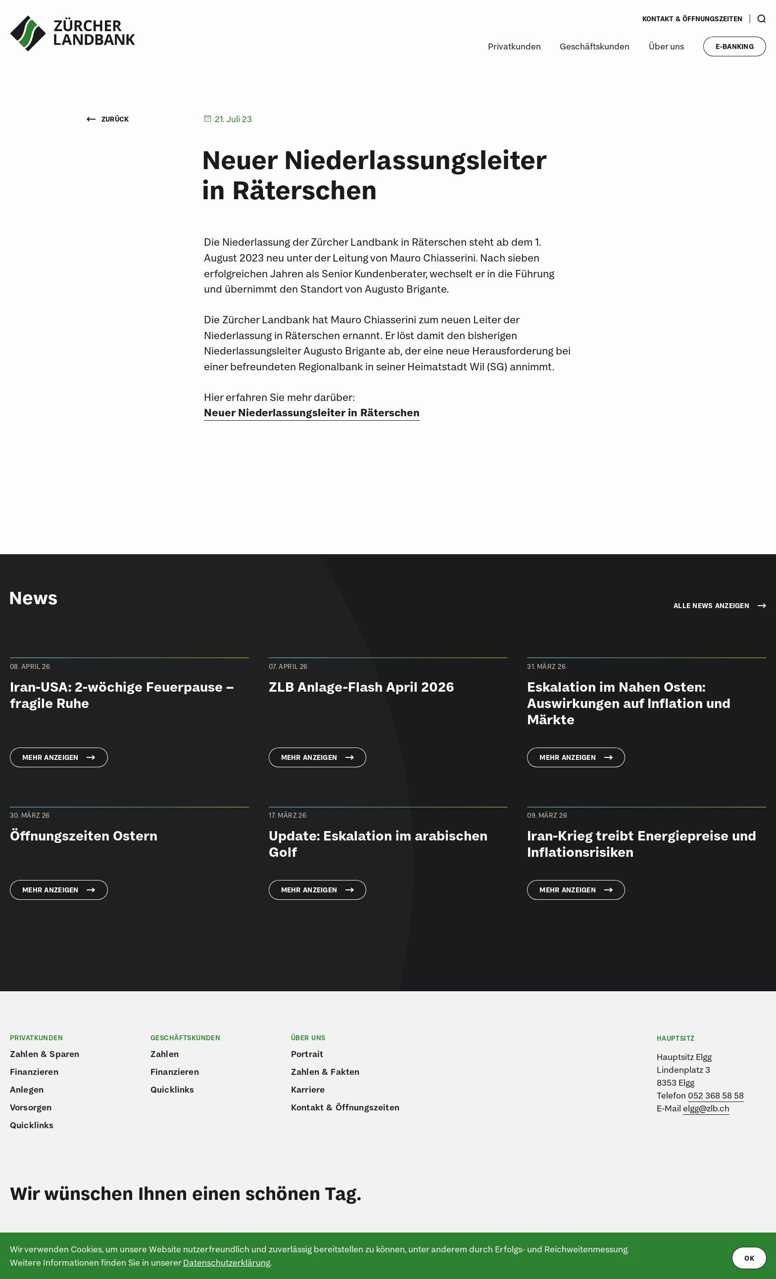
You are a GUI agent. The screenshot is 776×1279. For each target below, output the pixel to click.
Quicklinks (32, 1125)
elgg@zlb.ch (706, 1108)
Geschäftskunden (595, 46)
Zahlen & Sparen (44, 1053)
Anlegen (27, 1089)
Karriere (308, 1089)
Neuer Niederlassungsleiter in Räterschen (312, 412)
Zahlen (164, 1053)
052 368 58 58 (716, 1095)
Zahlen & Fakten (325, 1071)
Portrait (307, 1053)
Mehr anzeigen (50, 757)
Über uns (666, 46)
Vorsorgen (30, 1107)
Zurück (108, 119)
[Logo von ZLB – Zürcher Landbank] (72, 33)
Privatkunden (514, 46)
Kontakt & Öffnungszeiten (692, 18)
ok (749, 1258)
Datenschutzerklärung (226, 1262)
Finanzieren (34, 1071)
